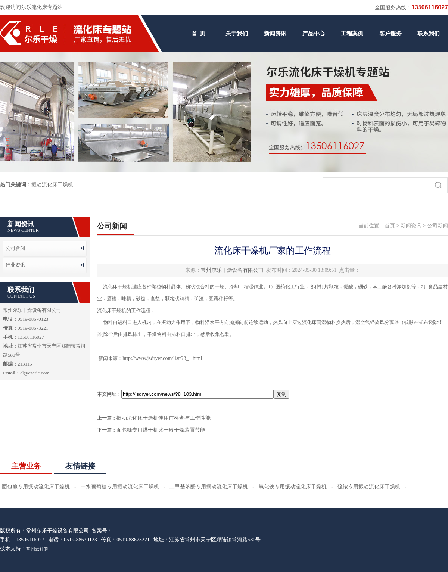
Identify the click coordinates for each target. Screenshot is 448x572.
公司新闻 (15, 248)
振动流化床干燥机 (52, 184)
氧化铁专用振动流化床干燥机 (293, 486)
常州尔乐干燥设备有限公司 (232, 270)
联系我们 (428, 34)
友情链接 (80, 466)
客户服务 (390, 34)
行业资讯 (15, 265)
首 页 (199, 34)
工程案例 (352, 34)
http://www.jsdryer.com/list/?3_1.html (162, 358)
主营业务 (26, 466)
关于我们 (236, 34)
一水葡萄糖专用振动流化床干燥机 (120, 486)
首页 (390, 226)
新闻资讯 (275, 34)
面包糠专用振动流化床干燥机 (36, 486)
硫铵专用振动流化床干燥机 (368, 486)
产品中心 (313, 34)
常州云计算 (37, 548)
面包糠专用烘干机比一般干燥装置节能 (160, 430)
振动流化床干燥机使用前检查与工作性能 (163, 418)
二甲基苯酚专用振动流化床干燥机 (208, 486)
